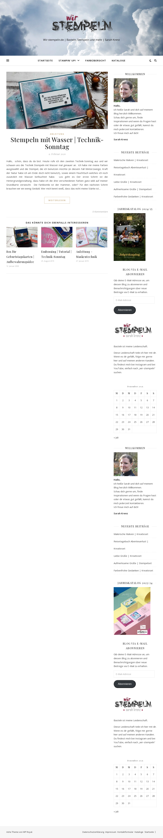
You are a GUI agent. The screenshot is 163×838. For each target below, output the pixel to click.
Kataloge (118, 60)
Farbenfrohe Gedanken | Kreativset (133, 196)
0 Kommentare (100, 211)
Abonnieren (124, 309)
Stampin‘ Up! (67, 60)
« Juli (116, 437)
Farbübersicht (95, 60)
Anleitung (57, 134)
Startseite (45, 60)
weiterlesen (57, 200)
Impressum (110, 832)
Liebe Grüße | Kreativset (128, 181)
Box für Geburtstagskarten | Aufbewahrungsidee (20, 257)
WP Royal (27, 832)
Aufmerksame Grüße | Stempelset (133, 189)
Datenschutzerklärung (93, 832)
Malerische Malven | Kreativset (131, 160)
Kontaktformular (125, 832)
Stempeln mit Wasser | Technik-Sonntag (57, 143)
